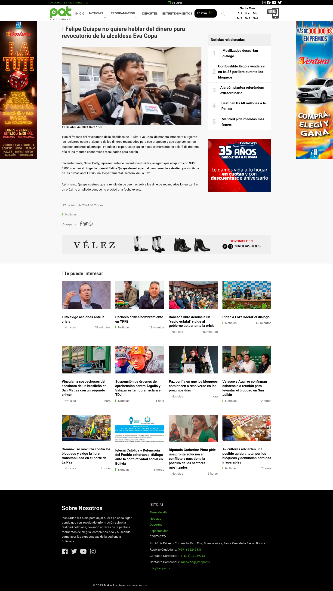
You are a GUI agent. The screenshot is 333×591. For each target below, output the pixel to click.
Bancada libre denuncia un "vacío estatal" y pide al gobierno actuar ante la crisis (191, 321)
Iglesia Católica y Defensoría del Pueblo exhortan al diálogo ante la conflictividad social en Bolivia (139, 457)
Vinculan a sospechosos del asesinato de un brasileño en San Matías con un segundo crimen (84, 388)
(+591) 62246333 (190, 549)
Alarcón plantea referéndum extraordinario (242, 90)
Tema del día (158, 512)
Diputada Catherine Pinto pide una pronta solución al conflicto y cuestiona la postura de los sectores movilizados (192, 459)
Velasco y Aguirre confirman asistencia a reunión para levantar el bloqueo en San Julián (244, 388)
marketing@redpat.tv (195, 562)
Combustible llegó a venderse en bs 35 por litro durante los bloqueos (241, 71)
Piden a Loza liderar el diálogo (246, 317)
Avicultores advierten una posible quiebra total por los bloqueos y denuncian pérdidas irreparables (246, 455)
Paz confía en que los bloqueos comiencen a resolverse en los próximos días (193, 385)
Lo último (55, 2)
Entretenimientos (177, 13)
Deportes (150, 13)
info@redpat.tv (160, 568)
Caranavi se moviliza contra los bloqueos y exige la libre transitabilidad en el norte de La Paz (86, 455)
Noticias (96, 13)
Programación (123, 13)
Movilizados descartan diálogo (240, 53)
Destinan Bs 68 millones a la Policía (243, 106)
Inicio (79, 13)
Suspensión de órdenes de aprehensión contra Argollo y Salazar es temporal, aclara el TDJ (138, 388)
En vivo (204, 13)
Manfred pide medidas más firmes (243, 122)
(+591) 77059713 (193, 556)
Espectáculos (159, 531)
